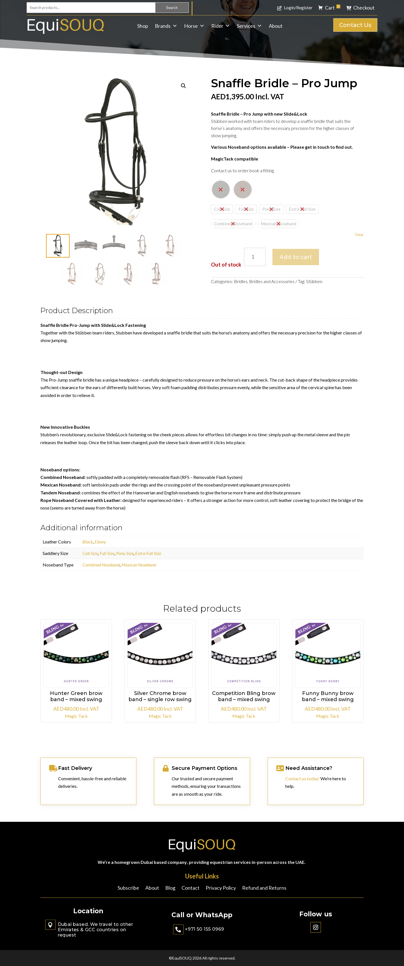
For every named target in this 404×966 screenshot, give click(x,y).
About (276, 26)
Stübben (314, 281)
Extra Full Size (148, 553)
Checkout (364, 7)
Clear (359, 234)
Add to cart (295, 257)
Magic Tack (76, 716)
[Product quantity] (255, 257)
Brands (166, 25)
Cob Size (90, 553)
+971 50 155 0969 (204, 929)
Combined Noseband (101, 564)
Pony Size (125, 553)
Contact (190, 888)
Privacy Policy (221, 888)
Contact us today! (302, 778)
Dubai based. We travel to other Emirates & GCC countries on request (95, 930)
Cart (332, 7)
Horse (194, 25)
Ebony (100, 541)
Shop (142, 26)
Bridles (240, 281)
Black (87, 541)
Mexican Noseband (138, 564)
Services (249, 25)
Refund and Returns (264, 888)
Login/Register (298, 7)
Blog (170, 888)
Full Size (107, 553)
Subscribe (128, 888)
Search (172, 7)
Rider (220, 25)
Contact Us (355, 25)
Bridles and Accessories (272, 281)
